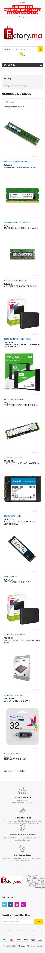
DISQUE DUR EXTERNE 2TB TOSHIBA (17, 339)
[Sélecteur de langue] (23, 2)
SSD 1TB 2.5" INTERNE (12, 516)
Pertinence (22, 102)
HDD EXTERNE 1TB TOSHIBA (14, 635)
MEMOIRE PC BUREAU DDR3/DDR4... (17, 162)
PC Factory (22, 946)
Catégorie (9, 65)
